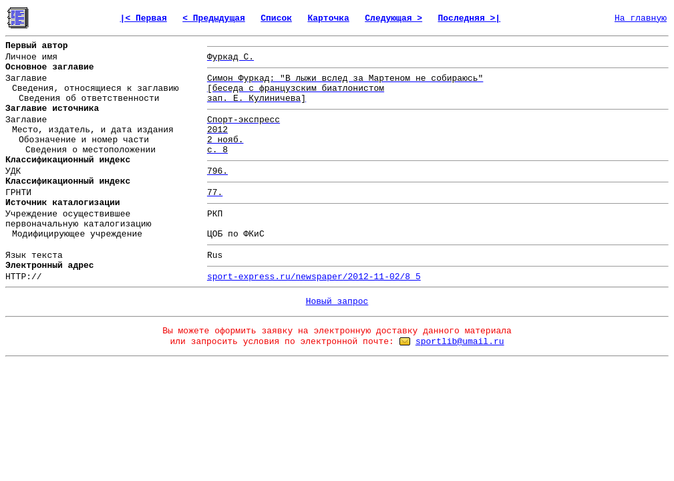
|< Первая (143, 18)
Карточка (328, 18)
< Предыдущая (213, 18)
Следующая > (393, 18)
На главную (641, 18)
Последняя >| (469, 18)
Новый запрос (337, 302)
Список (276, 18)
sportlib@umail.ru (459, 342)
